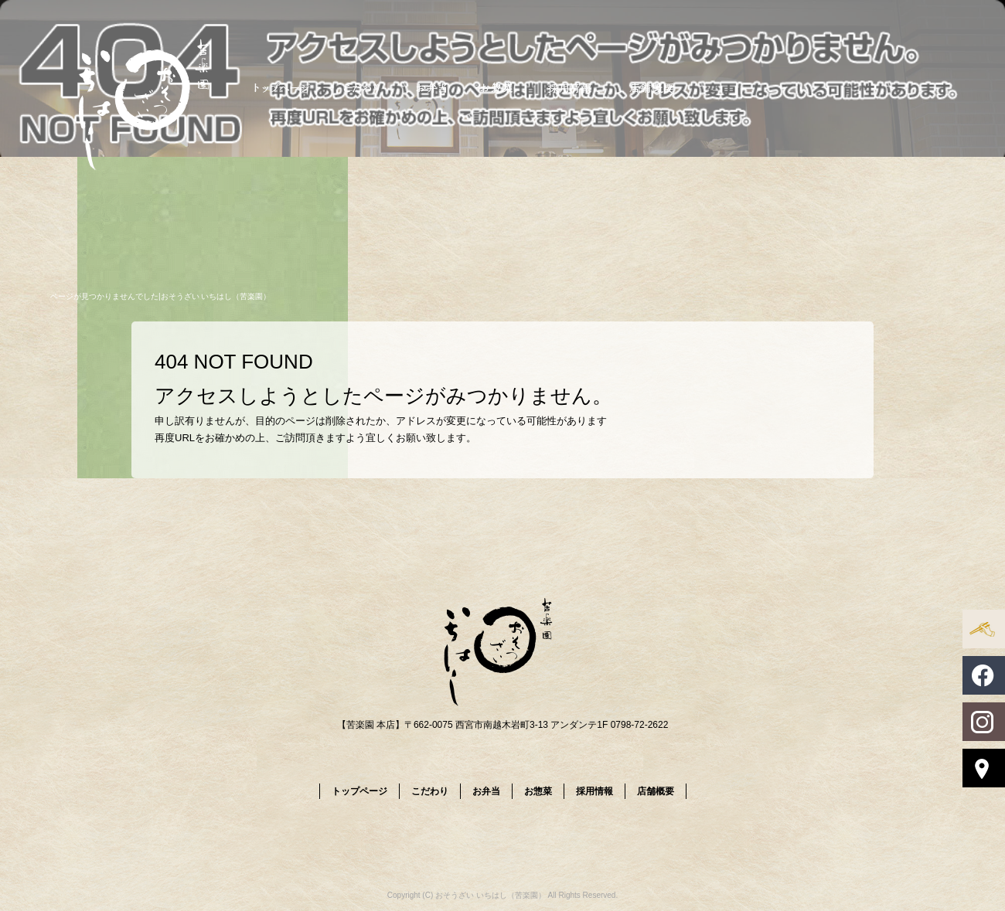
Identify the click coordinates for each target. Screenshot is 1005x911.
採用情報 (570, 87)
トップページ (282, 87)
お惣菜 (497, 87)
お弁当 (431, 87)
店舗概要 (651, 87)
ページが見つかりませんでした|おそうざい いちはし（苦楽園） (160, 296)
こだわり (361, 87)
